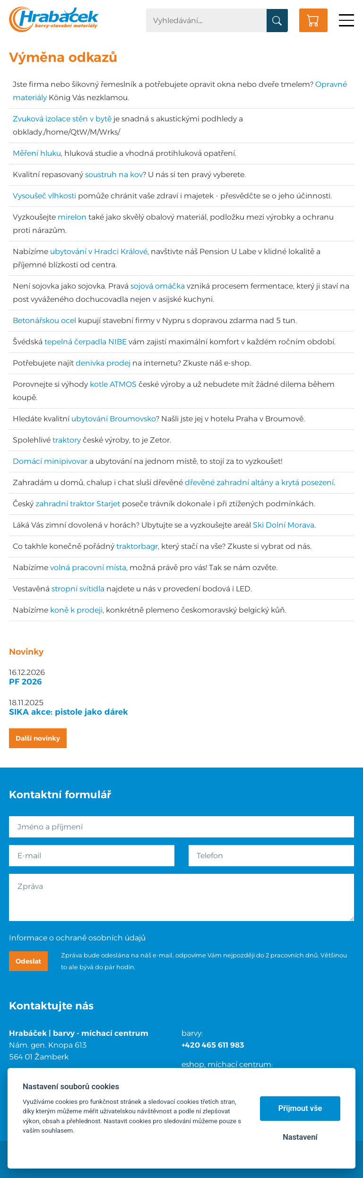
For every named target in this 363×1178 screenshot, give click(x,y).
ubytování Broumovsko (113, 418)
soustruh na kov (114, 174)
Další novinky (38, 738)
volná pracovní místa (88, 567)
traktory (66, 439)
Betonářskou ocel (44, 320)
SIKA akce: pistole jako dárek (68, 712)
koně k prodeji (76, 610)
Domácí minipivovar (50, 461)
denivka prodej (103, 363)
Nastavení (300, 1137)
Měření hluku (37, 153)
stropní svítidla (78, 588)
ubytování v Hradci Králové (98, 251)
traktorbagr (137, 546)
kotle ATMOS (113, 384)
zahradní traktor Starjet (77, 503)
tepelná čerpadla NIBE (85, 341)
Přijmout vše (300, 1108)
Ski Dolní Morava (283, 525)
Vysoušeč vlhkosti (44, 195)
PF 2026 (25, 681)
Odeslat (28, 961)
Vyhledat (277, 21)
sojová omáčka (157, 286)
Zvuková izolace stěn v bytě (62, 118)
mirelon (72, 217)
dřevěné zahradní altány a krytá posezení (259, 482)
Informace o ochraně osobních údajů (77, 937)
